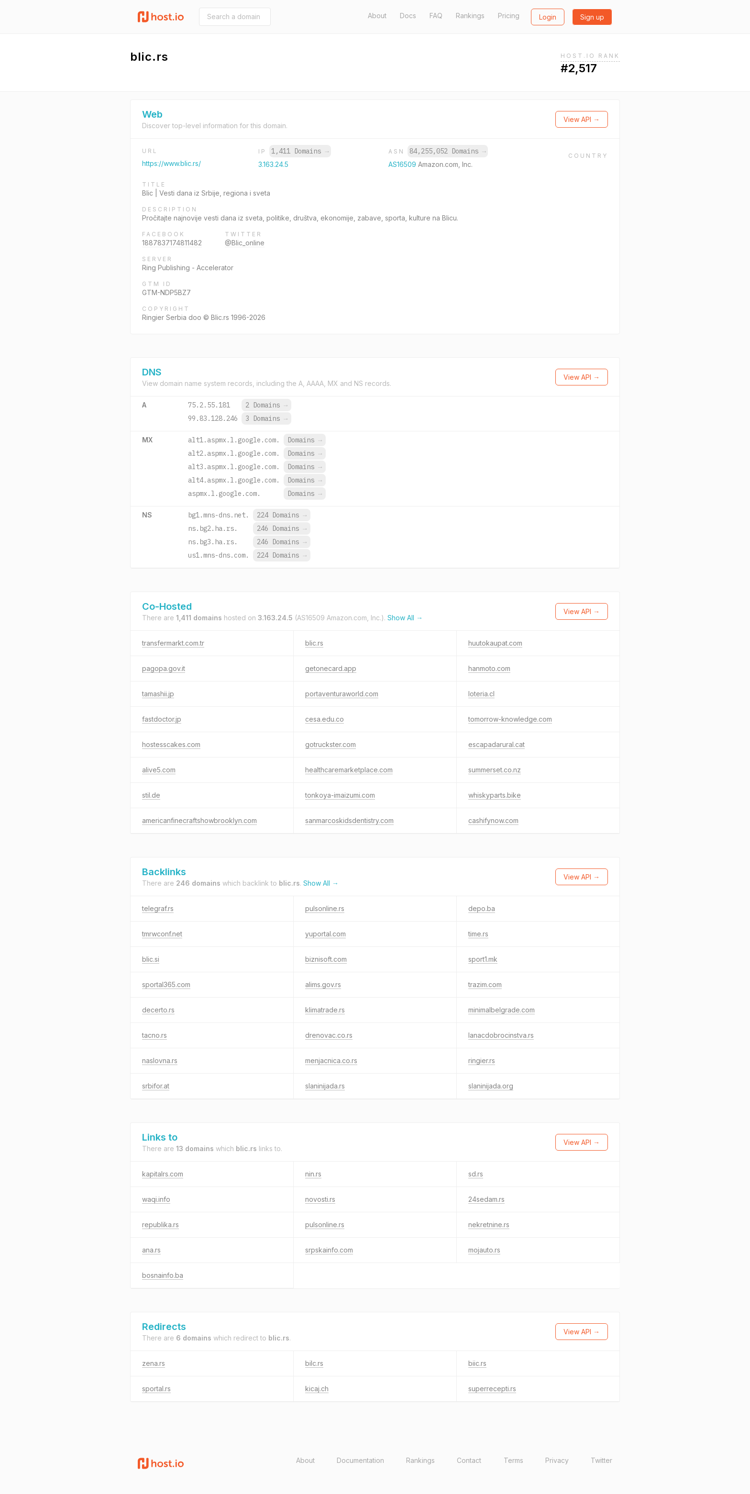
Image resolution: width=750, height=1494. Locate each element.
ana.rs (151, 1250)
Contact (469, 1460)
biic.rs (477, 1363)
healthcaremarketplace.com (349, 770)
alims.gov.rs (323, 984)
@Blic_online (245, 243)
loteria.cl (481, 694)
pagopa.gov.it (163, 668)
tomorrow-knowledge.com (510, 719)
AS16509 (403, 164)
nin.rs (313, 1174)
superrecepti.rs (492, 1388)
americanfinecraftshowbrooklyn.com (199, 820)
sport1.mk (482, 959)
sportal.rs (156, 1388)
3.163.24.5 (273, 164)
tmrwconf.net (162, 934)
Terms (513, 1460)
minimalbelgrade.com (501, 1010)
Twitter (601, 1460)
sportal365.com (166, 984)
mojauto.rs (484, 1250)
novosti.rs (320, 1199)
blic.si (150, 959)
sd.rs (475, 1174)
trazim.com (485, 984)
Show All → (405, 618)
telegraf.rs (158, 908)
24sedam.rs (486, 1199)
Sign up (592, 17)
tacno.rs (154, 1035)
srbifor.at (155, 1086)
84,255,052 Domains (447, 151)
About (377, 15)
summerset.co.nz (494, 770)
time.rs (478, 934)
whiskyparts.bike (494, 795)
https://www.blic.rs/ (171, 163)
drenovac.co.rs (329, 1035)
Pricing (508, 15)
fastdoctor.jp (161, 719)
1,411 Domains (300, 151)
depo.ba (481, 908)
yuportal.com (325, 934)
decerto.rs (158, 1010)
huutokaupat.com (495, 643)
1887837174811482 (172, 243)
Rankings (470, 15)
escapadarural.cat (496, 744)
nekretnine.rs (488, 1224)
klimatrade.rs (325, 1010)
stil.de (151, 795)
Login (547, 17)
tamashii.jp (158, 694)
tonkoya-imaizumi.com (340, 795)
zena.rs (153, 1363)
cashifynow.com (493, 820)
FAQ (436, 15)
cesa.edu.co (324, 719)
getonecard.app (330, 668)
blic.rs (314, 643)
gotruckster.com (330, 744)
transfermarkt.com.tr (173, 643)
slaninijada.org (490, 1086)
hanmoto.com (489, 668)
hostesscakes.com (171, 744)
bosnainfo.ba (162, 1275)
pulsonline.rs (324, 908)
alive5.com (159, 770)
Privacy (557, 1460)
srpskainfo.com (329, 1250)
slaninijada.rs (325, 1086)
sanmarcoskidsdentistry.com (349, 820)
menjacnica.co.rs (331, 1060)
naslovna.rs (159, 1060)
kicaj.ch (317, 1388)
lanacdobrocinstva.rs (501, 1035)
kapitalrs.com (162, 1174)
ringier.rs (481, 1060)
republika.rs (160, 1224)
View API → (581, 119)
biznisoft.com (326, 959)
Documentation (360, 1460)
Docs (408, 15)
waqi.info (156, 1199)
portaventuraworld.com (341, 694)
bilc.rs (314, 1363)
